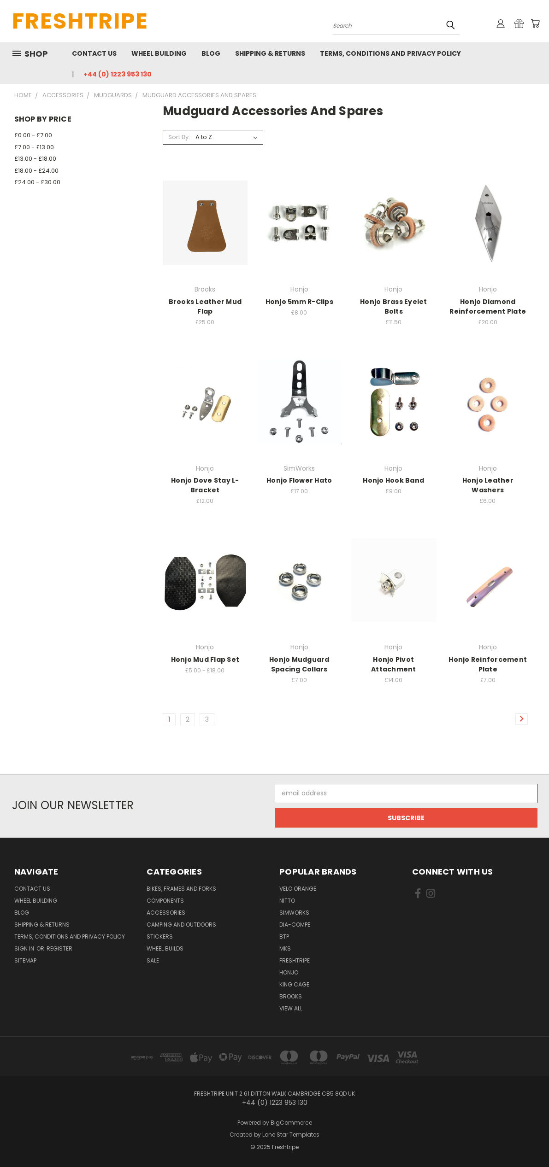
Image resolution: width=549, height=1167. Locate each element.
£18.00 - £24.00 (36, 170)
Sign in (24, 948)
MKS (285, 948)
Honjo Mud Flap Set (205, 659)
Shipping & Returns (270, 53)
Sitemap (25, 960)
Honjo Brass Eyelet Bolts (393, 306)
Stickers (160, 936)
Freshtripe (294, 960)
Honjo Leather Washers (488, 485)
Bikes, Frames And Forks (181, 889)
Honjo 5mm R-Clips (299, 301)
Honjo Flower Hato (299, 480)
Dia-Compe (294, 924)
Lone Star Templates (290, 1134)
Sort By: (179, 137)
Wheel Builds (165, 948)
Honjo (288, 972)
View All (290, 1008)
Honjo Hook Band (393, 480)
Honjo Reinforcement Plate (488, 664)
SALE (153, 960)
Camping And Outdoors (181, 924)
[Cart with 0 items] (535, 23)
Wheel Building (159, 53)
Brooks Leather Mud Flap (205, 306)
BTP (284, 936)
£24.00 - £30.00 (37, 182)
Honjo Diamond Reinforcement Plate (487, 306)
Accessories (166, 912)
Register (59, 948)
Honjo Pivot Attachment (393, 664)
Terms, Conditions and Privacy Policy (390, 53)
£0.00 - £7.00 (33, 135)
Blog (210, 53)
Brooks (290, 996)
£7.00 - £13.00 (34, 147)
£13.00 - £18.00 (35, 158)
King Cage (294, 984)
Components (165, 900)
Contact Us (94, 53)
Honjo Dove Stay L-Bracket (205, 485)
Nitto (287, 900)
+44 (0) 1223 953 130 (117, 74)
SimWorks (294, 912)
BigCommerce (291, 1122)
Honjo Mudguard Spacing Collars (299, 664)
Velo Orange (297, 889)
